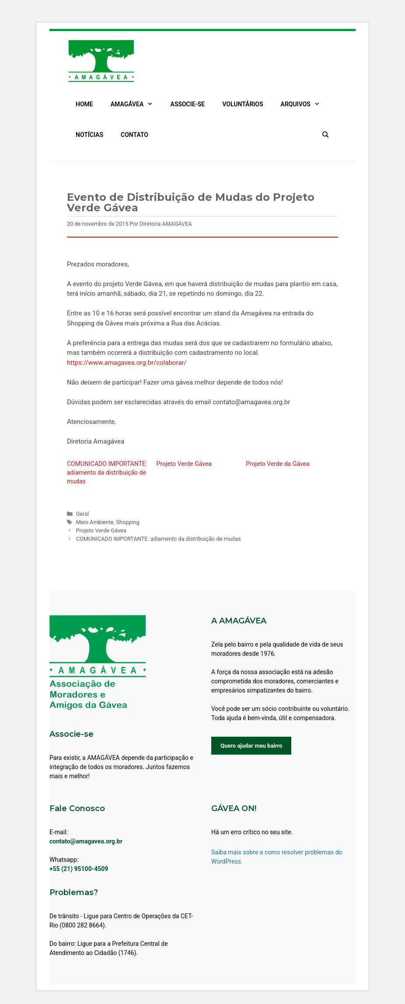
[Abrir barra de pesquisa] (325, 135)
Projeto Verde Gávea (184, 463)
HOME (84, 104)
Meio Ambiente (95, 522)
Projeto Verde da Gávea (277, 463)
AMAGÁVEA (136, 104)
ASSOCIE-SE (188, 104)
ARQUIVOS (305, 104)
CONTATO (134, 134)
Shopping (127, 522)
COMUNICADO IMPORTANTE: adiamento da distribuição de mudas (107, 472)
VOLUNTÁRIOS (242, 104)
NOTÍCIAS (89, 134)
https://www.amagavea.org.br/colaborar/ (127, 363)
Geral (82, 514)
